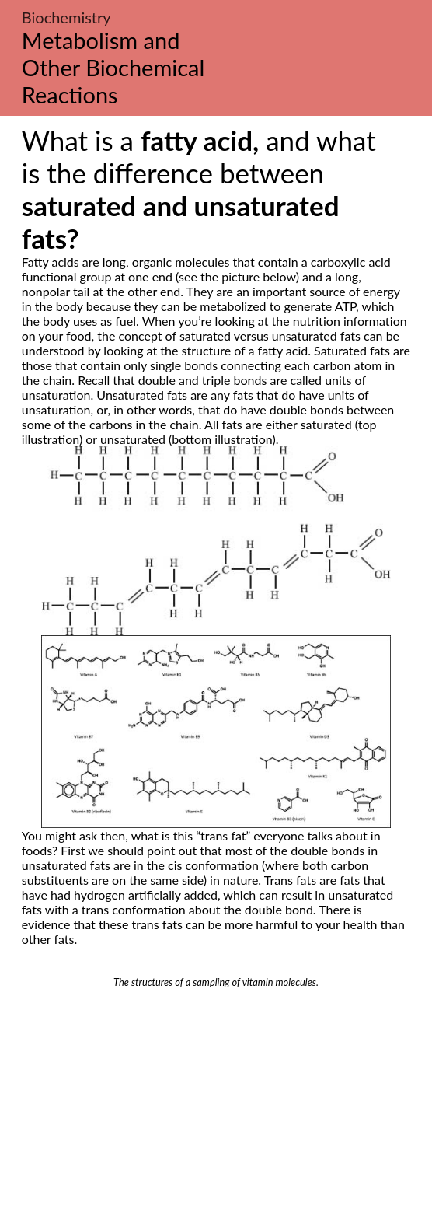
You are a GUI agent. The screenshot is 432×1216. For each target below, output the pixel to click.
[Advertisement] (216, 1105)
